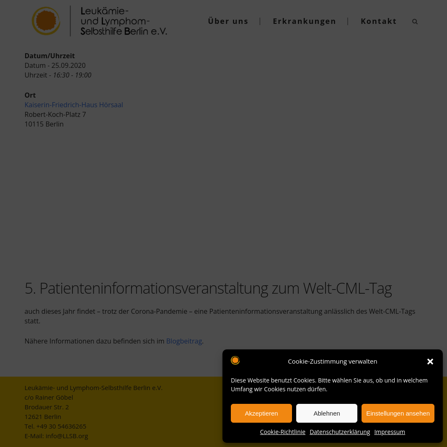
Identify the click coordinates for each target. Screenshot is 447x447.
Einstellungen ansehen (398, 413)
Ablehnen (326, 413)
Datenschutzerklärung (340, 432)
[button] (430, 361)
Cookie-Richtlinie (282, 432)
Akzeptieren (261, 413)
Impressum (389, 432)
